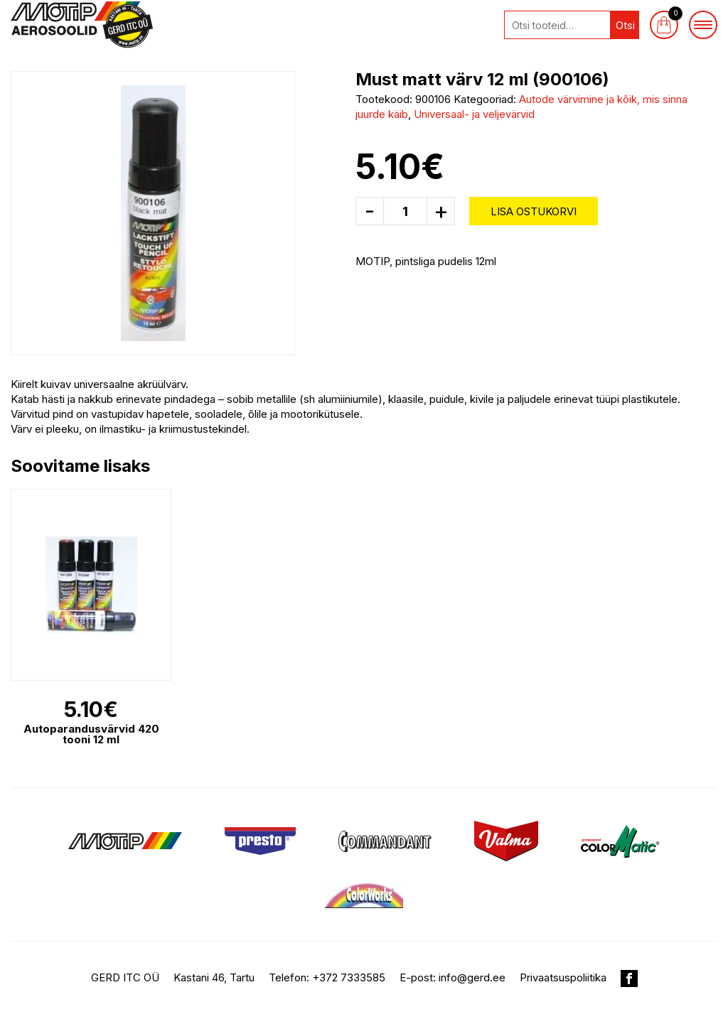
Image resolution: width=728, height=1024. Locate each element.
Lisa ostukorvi (534, 211)
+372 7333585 (348, 977)
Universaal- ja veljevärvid (474, 114)
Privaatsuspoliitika (563, 977)
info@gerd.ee (472, 977)
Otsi (625, 25)
